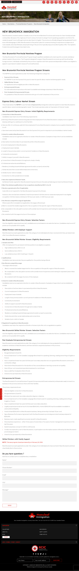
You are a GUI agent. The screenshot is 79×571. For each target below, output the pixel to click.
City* (3, 482)
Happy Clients (43, 532)
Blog (3, 534)
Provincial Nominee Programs (24, 24)
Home (4, 24)
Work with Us (6, 2)
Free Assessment (1, 394)
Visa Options (10, 24)
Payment (6, 537)
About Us (4, 532)
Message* (5, 490)
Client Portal (17, 2)
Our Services (43, 529)
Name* (4, 460)
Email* (4, 475)
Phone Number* (7, 467)
